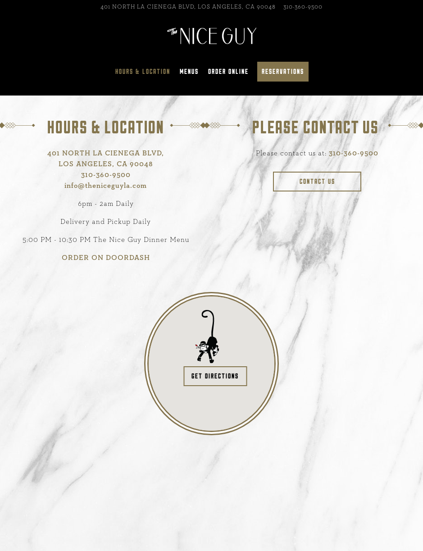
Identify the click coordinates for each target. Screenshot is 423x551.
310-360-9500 (353, 153)
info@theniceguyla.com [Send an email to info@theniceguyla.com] (105, 185)
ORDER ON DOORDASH (106, 257)
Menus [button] (189, 71)
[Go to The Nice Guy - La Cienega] (188, 7)
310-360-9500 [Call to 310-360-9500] (303, 7)
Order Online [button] (228, 71)
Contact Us (317, 181)
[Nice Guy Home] (212, 35)
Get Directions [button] (215, 376)
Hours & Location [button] (142, 71)
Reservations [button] (283, 71)
